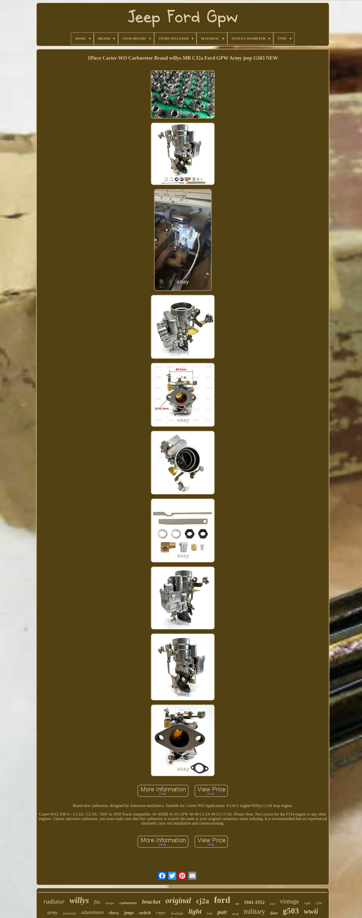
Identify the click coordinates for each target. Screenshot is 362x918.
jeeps (129, 912)
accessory (69, 913)
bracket (151, 901)
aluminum (92, 912)
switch (145, 912)
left (237, 903)
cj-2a (272, 903)
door (274, 913)
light (195, 911)
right (307, 903)
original (178, 900)
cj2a (202, 901)
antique (109, 903)
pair (222, 912)
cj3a (318, 903)
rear (161, 913)
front (209, 913)
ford (222, 900)
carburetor (128, 903)
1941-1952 (254, 902)
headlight (177, 913)
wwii (311, 911)
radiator (53, 901)
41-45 (235, 913)
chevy (114, 912)
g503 (291, 910)
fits (97, 902)
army (52, 912)
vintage (289, 901)
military (254, 911)
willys (79, 900)
